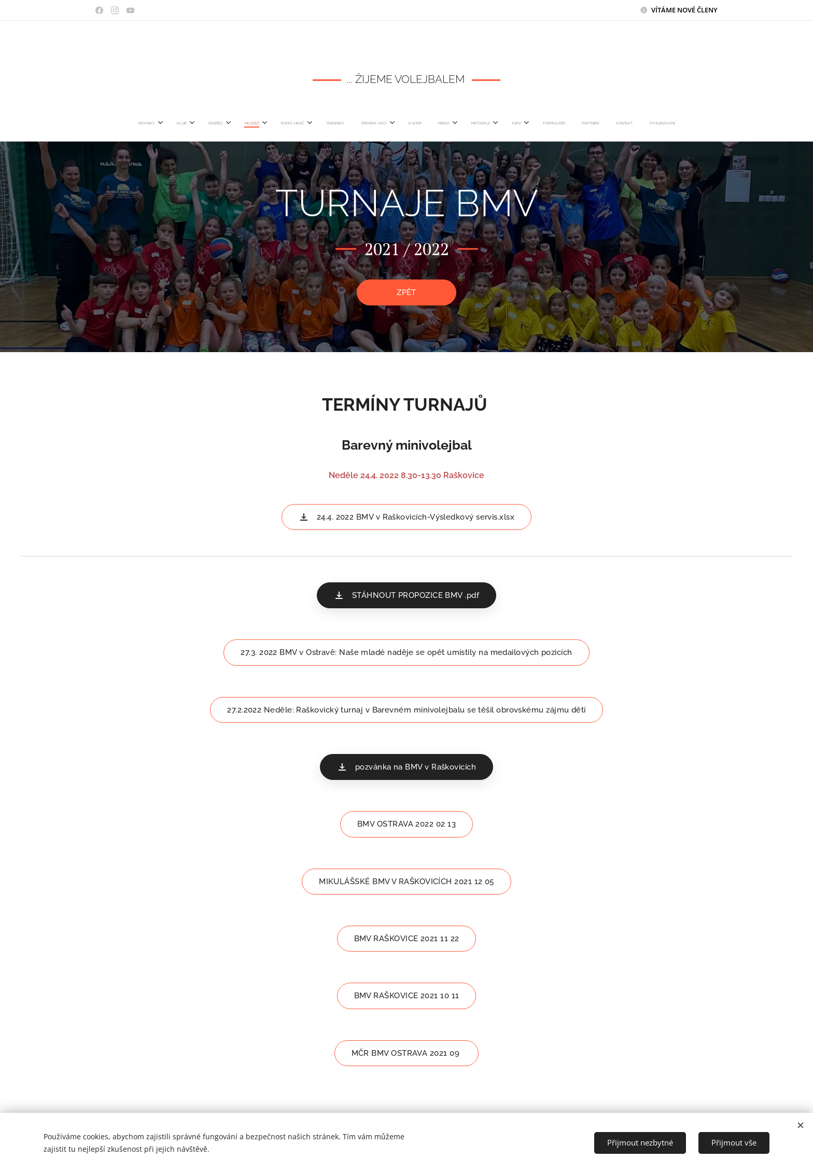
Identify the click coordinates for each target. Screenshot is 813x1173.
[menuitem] (274, 123)
